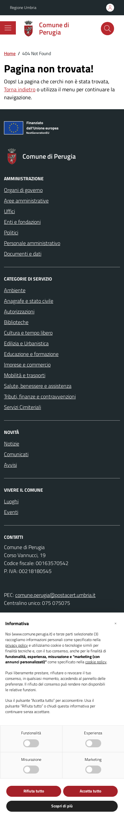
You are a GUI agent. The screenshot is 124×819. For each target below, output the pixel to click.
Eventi (11, 512)
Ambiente (14, 290)
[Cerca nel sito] (107, 28)
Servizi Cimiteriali (22, 407)
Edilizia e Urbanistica (26, 343)
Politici (11, 232)
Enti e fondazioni (22, 222)
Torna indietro (19, 89)
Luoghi (11, 501)
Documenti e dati (22, 254)
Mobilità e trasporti (24, 375)
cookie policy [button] (95, 662)
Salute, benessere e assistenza (37, 386)
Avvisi (10, 465)
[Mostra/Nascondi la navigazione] (8, 28)
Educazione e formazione (31, 354)
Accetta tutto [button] (90, 791)
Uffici (9, 211)
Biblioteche (16, 322)
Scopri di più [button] (62, 806)
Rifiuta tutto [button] (33, 791)
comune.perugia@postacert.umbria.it (55, 595)
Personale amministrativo (32, 243)
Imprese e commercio (27, 365)
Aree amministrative (26, 201)
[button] (115, 623)
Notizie (11, 444)
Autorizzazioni (19, 311)
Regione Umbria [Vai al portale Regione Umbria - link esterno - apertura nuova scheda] (23, 8)
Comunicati (16, 454)
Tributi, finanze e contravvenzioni (40, 396)
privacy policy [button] (16, 645)
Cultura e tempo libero (28, 333)
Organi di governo (23, 190)
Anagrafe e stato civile (28, 301)
